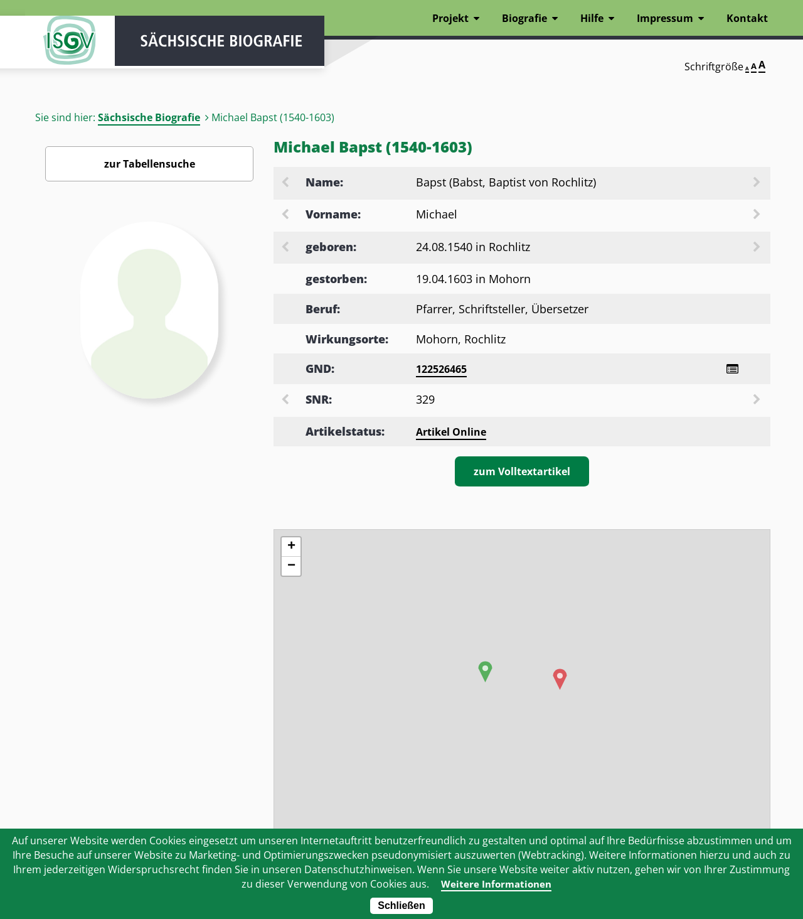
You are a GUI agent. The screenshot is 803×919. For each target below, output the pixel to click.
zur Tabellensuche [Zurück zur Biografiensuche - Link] (149, 164)
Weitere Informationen (496, 884)
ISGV (62, 45)
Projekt (450, 18)
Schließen (401, 905)
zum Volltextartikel (522, 473)
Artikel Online (451, 433)
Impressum (665, 18)
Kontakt (747, 18)
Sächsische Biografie (149, 117)
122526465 (441, 369)
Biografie (524, 18)
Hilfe (592, 18)
